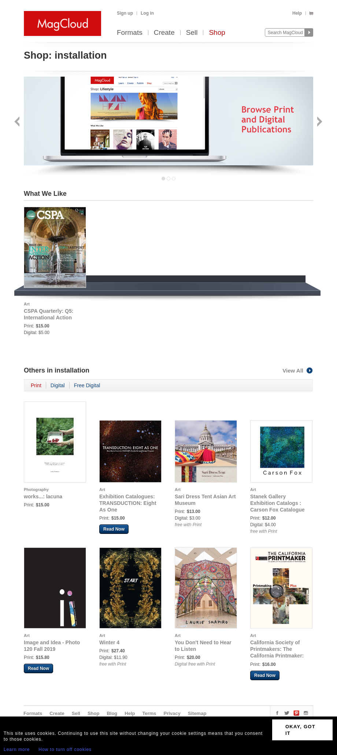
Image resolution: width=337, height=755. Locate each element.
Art (27, 304)
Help (297, 13)
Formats (129, 32)
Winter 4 (109, 642)
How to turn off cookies (65, 749)
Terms (149, 713)
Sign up (125, 13)
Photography (36, 489)
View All (297, 370)
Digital (58, 385)
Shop (217, 32)
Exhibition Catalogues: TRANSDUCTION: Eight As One (127, 503)
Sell (192, 32)
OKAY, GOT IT (300, 730)
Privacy (172, 713)
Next (318, 122)
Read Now (114, 529)
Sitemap (197, 713)
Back (17, 122)
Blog (112, 713)
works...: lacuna (43, 496)
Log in (147, 13)
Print (36, 385)
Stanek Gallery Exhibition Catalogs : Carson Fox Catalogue (277, 503)
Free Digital (87, 385)
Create (164, 32)
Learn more (17, 749)
